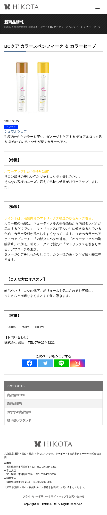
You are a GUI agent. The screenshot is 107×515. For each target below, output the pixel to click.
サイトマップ (58, 496)
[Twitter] (45, 363)
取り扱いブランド (19, 420)
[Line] (61, 363)
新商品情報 (20, 27)
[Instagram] (77, 363)
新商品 (32, 27)
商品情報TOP (16, 395)
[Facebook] (29, 363)
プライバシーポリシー (35, 496)
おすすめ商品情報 (19, 412)
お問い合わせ (76, 496)
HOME (7, 27)
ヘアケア (43, 27)
